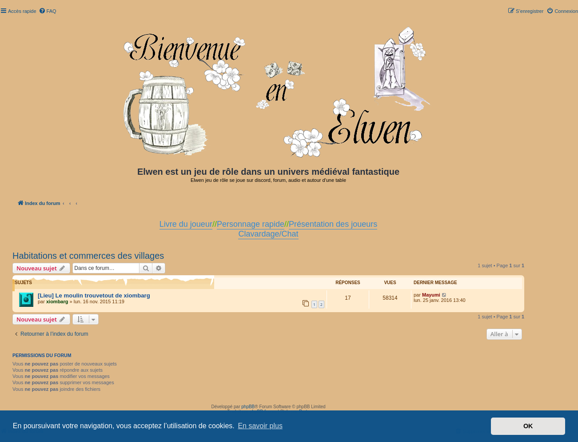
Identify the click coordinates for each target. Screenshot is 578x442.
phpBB (248, 406)
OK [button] (528, 426)
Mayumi (431, 294)
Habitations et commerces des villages (88, 256)
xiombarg (57, 301)
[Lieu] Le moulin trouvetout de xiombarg (94, 295)
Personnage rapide (250, 224)
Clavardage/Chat (268, 233)
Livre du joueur (185, 224)
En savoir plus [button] (260, 426)
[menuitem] (47, 11)
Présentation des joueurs (333, 224)
